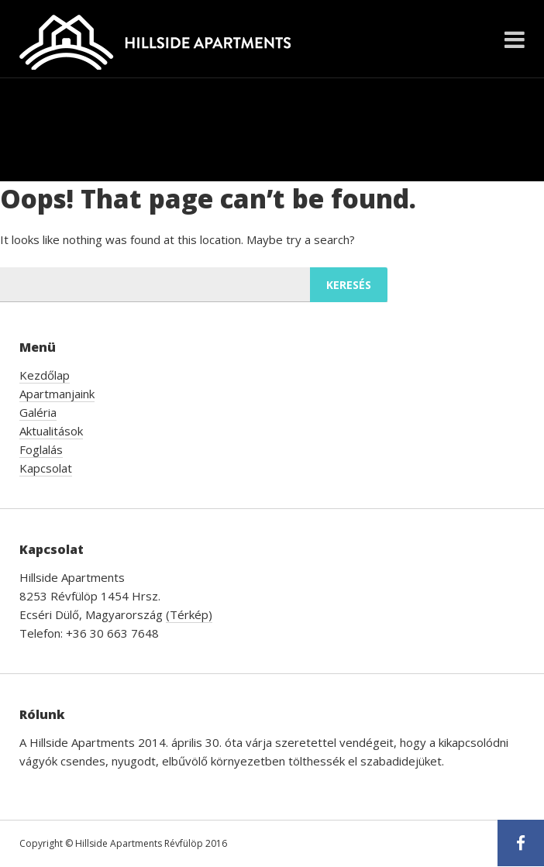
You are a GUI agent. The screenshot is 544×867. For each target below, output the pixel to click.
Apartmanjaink (57, 393)
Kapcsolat (45, 468)
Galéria (38, 412)
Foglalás (41, 449)
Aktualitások (51, 431)
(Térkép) (189, 614)
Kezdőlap (44, 375)
